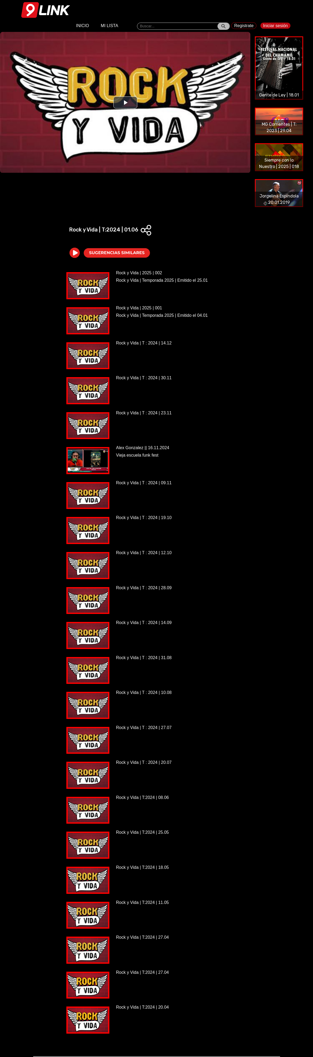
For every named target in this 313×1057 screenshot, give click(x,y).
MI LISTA (109, 25)
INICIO (82, 25)
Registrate (244, 25)
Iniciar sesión (275, 25)
